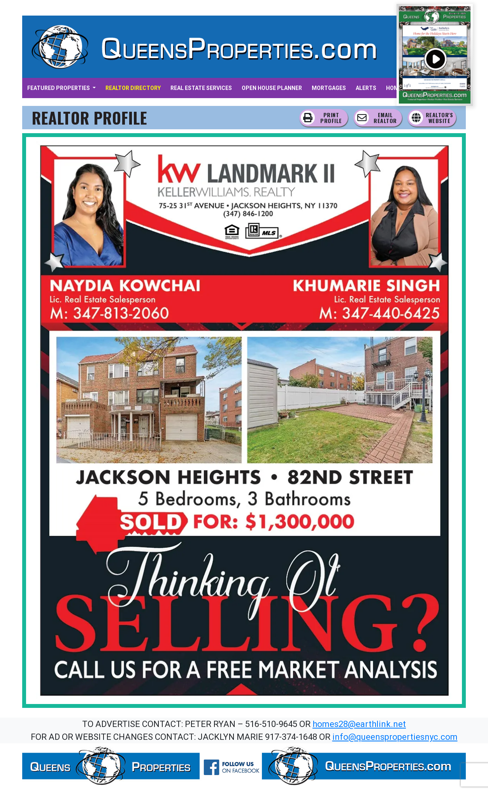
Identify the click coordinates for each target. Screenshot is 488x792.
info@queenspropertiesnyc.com (395, 737)
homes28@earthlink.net (359, 724)
